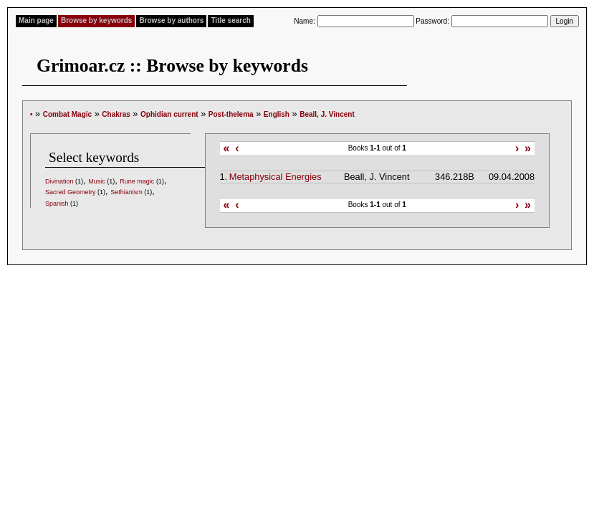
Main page (36, 20)
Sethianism (126, 192)
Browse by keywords (96, 20)
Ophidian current (169, 114)
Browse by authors (171, 20)
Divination (59, 181)
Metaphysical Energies (275, 176)
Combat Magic (67, 114)
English (276, 114)
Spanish (57, 203)
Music (96, 181)
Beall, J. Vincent (327, 114)
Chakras (116, 114)
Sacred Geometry (70, 192)
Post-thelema (231, 114)
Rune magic (137, 181)
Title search (230, 20)
